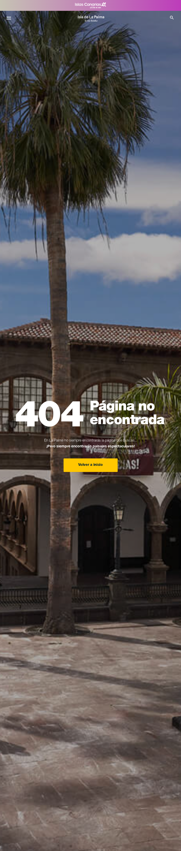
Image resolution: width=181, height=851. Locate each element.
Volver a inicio (90, 465)
